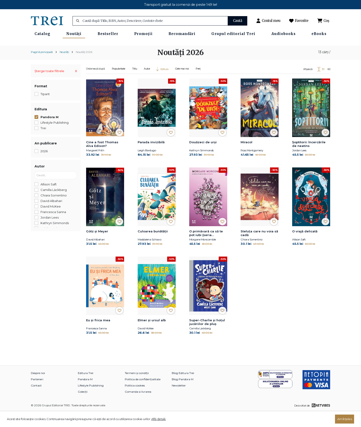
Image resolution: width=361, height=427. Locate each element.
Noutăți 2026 (84, 67)
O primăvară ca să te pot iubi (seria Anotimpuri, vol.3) (206, 248)
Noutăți (64, 67)
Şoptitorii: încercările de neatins (309, 159)
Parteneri (37, 394)
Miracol (246, 157)
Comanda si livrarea (138, 407)
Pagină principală (42, 67)
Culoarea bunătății (153, 246)
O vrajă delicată (304, 246)
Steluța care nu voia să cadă (259, 248)
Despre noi (38, 388)
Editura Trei (85, 388)
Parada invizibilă (151, 157)
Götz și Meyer (97, 246)
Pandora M (85, 394)
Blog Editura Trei (183, 388)
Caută (237, 20)
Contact (36, 400)
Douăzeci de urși (203, 157)
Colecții (82, 407)
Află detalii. (158, 419)
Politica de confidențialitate (142, 394)
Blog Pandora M (182, 394)
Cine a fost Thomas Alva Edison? (102, 159)
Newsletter (179, 400)
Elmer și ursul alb (152, 335)
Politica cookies (135, 400)
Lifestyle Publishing (91, 400)
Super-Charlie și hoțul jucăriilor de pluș (207, 337)
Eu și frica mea (98, 335)
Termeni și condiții (137, 388)
